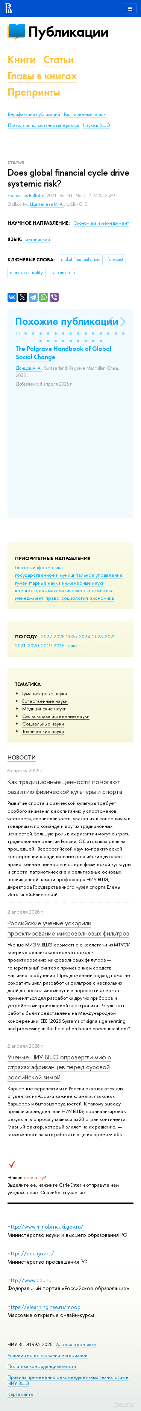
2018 (59, 645)
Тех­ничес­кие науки (43, 731)
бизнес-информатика (39, 567)
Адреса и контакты (76, 1344)
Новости (22, 757)
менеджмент (29, 597)
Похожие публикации (66, 321)
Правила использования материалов (43, 125)
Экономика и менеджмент (101, 223)
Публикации (68, 31)
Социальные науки (43, 723)
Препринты (34, 92)
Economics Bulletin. (27, 196)
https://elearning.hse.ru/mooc (44, 1307)
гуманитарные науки (37, 582)
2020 (33, 645)
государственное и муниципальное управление (69, 574)
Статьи (58, 59)
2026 (59, 636)
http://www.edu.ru (30, 1280)
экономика (102, 597)
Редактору (123, 1403)
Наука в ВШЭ (96, 125)
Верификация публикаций (34, 114)
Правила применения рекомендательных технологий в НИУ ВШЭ (68, 1380)
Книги (22, 59)
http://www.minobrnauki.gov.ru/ (45, 1226)
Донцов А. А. (29, 368)
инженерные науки (83, 582)
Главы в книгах (42, 75)
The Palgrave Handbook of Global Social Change (63, 352)
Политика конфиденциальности (42, 1366)
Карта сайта (20, 1394)
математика (100, 590)
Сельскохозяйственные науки (55, 716)
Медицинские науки (44, 708)
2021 (20, 645)
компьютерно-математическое (50, 590)
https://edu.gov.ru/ (31, 1253)
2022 (110, 636)
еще (72, 645)
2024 (84, 636)
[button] (18, 333)
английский (38, 239)
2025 (71, 636)
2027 (46, 636)
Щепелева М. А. (47, 204)
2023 (97, 636)
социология (74, 597)
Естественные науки (45, 701)
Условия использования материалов (48, 1355)
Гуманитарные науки (44, 693)
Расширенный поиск (85, 114)
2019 (46, 645)
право (52, 597)
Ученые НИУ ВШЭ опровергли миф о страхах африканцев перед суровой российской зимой (59, 1067)
